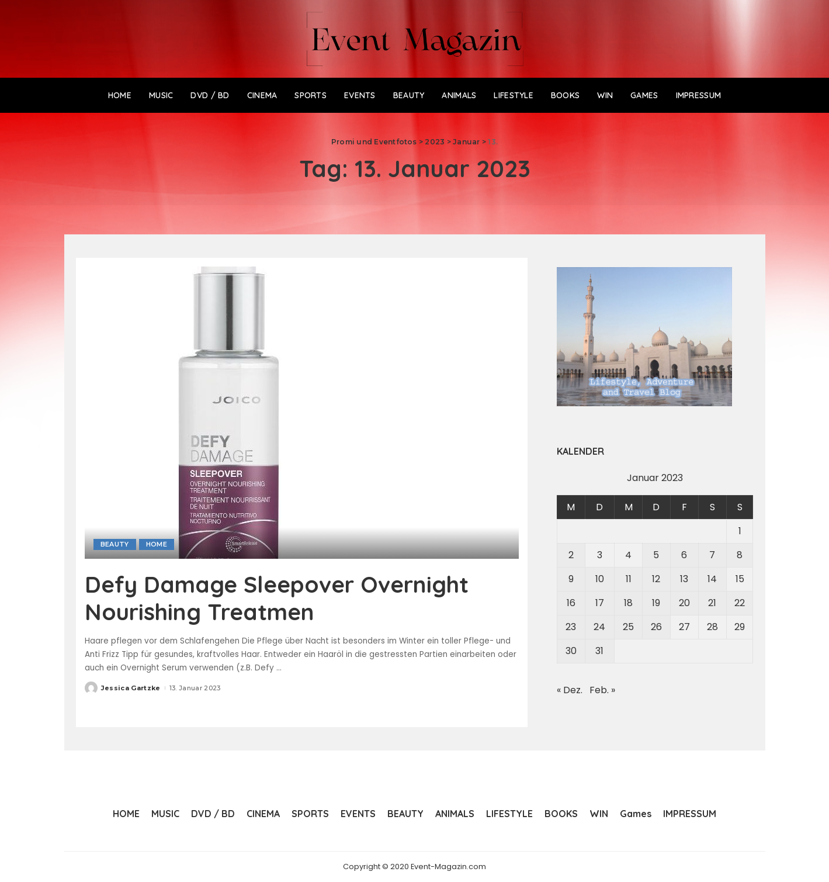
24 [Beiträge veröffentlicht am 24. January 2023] (599, 627)
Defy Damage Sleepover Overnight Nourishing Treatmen (285, 597)
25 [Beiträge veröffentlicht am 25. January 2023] (628, 627)
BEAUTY (114, 544)
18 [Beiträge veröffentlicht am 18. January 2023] (628, 603)
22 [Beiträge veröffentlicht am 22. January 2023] (739, 603)
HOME (156, 544)
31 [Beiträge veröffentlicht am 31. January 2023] (599, 651)
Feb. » (602, 690)
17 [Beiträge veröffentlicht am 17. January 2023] (599, 603)
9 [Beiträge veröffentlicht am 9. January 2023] (571, 579)
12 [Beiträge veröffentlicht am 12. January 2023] (656, 579)
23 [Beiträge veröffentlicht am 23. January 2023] (571, 627)
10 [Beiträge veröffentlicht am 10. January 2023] (599, 579)
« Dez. (569, 690)
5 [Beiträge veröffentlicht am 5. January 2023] (656, 555)
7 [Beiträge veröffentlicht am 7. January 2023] (712, 555)
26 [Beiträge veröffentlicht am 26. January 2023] (656, 627)
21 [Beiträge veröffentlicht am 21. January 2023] (712, 603)
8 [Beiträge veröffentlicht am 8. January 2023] (740, 555)
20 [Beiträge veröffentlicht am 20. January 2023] (684, 603)
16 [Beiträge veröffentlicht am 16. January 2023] (571, 603)
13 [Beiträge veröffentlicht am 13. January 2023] (684, 579)
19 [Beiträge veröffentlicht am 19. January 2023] (656, 603)
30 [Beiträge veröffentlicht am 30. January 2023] (571, 651)
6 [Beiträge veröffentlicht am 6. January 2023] (684, 555)
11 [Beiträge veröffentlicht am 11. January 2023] (629, 579)
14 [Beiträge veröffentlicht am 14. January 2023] (712, 579)
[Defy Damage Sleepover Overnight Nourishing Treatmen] (231, 412)
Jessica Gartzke (131, 687)
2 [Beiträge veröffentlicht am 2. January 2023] (571, 555)
